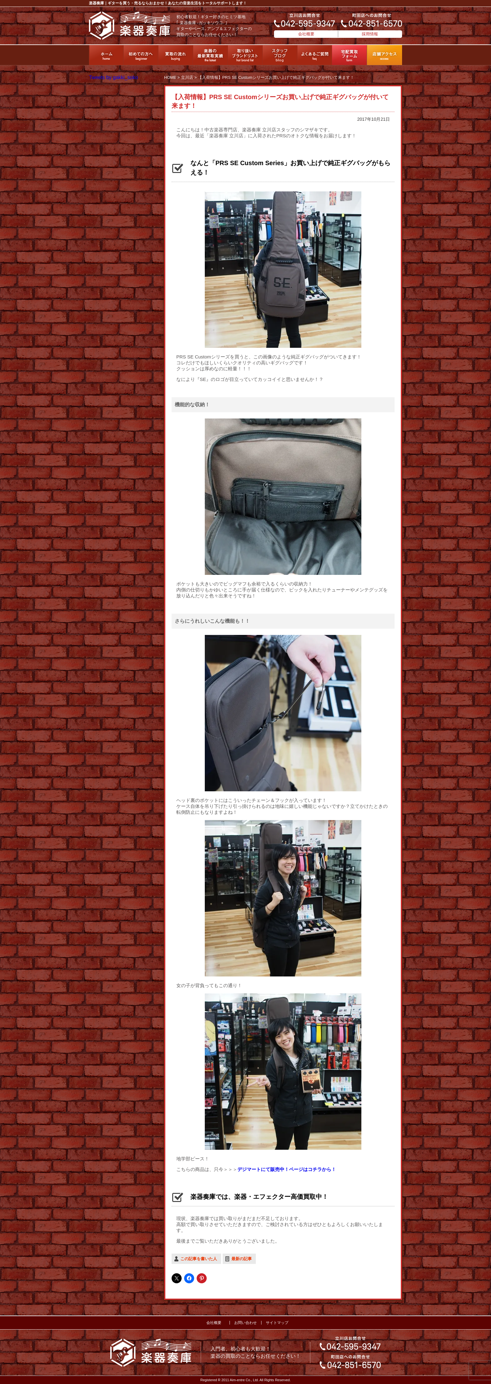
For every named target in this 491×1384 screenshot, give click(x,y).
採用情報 (370, 34)
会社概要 (306, 34)
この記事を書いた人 (198, 1258)
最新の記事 (241, 1258)
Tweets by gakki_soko (113, 77)
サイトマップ (277, 1323)
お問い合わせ (245, 1323)
